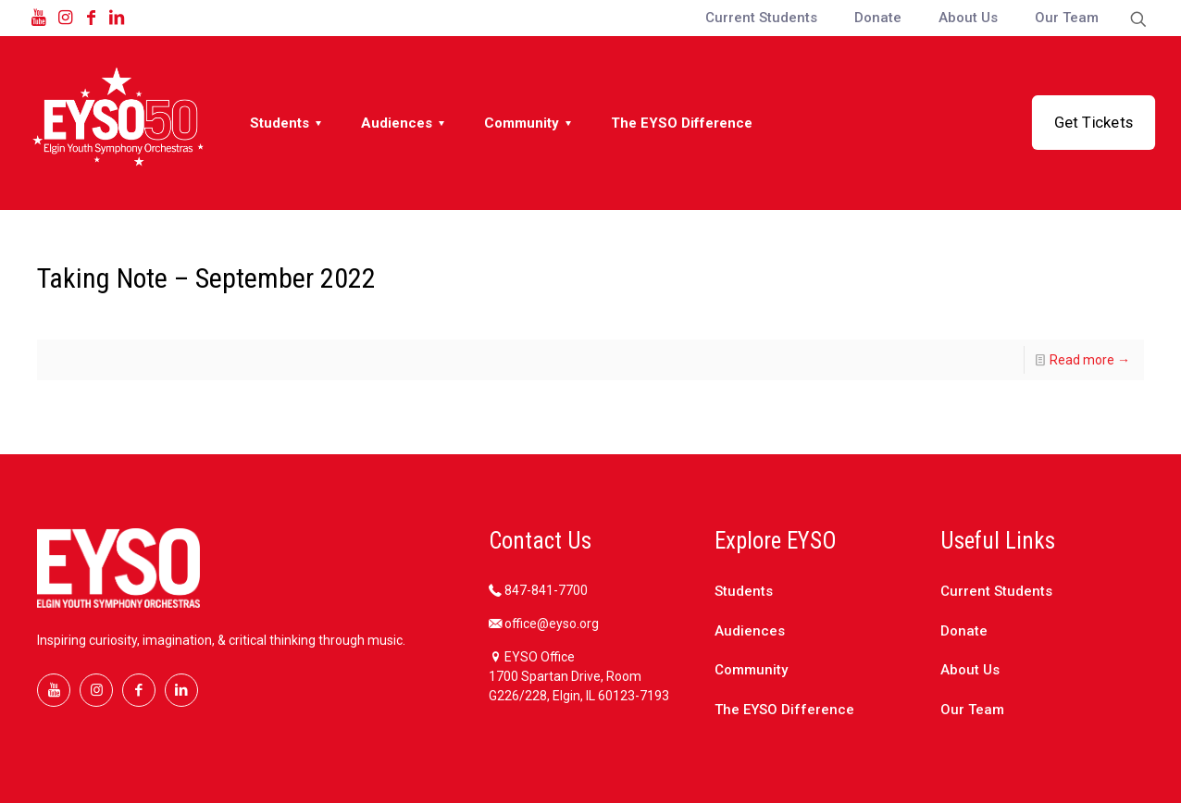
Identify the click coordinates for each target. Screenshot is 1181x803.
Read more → (1090, 359)
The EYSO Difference (784, 709)
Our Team (972, 709)
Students (744, 591)
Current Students (996, 591)
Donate (964, 631)
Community (751, 669)
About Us (970, 669)
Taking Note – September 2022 (206, 278)
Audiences (750, 631)
